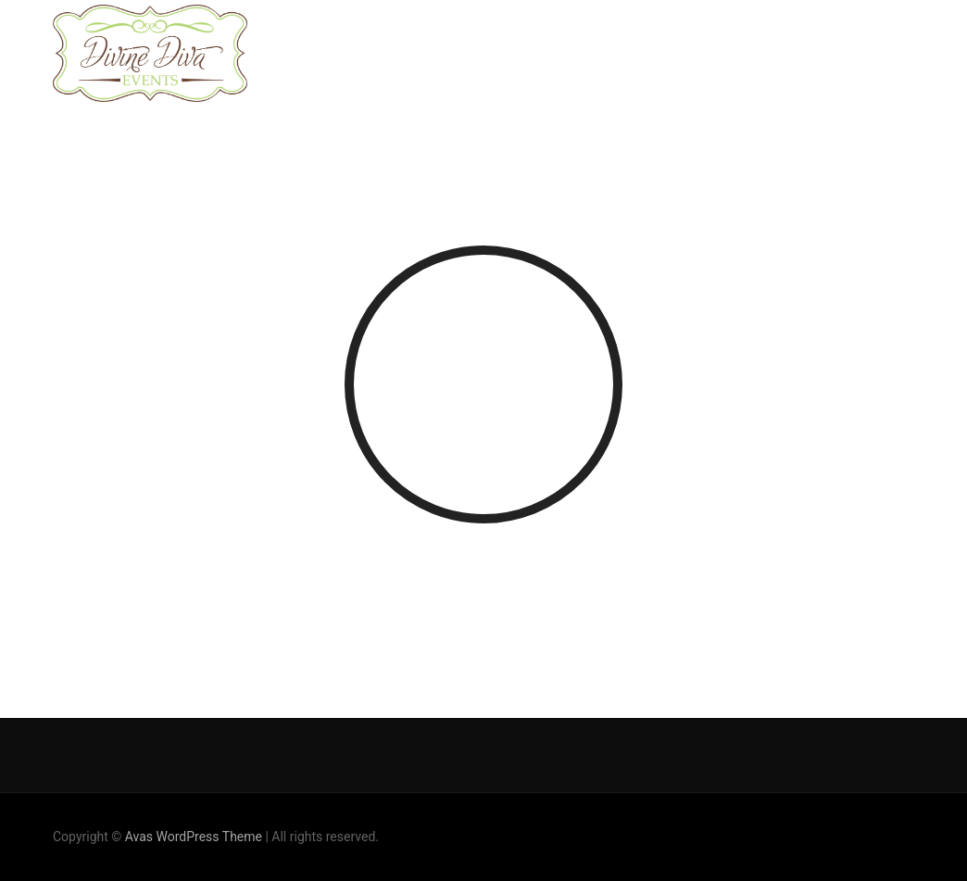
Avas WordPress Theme (193, 836)
